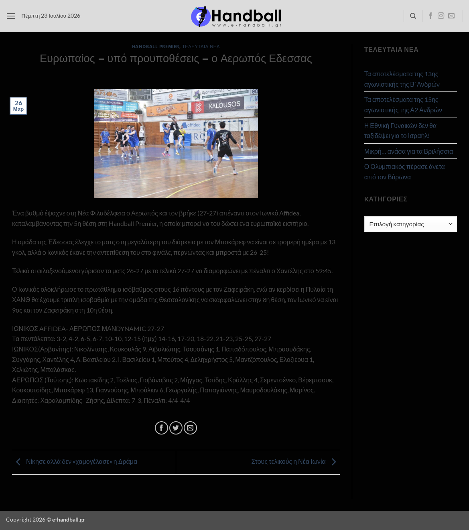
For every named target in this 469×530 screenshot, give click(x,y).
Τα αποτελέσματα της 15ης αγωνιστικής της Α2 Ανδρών (403, 104)
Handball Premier (155, 46)
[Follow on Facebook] (430, 16)
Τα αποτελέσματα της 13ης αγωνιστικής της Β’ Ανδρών (402, 79)
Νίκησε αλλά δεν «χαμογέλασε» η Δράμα (74, 461)
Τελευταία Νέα (201, 46)
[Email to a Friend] (190, 428)
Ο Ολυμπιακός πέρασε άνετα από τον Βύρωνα (404, 171)
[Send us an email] (451, 16)
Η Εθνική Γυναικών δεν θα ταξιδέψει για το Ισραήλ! (400, 131)
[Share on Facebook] (161, 428)
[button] (11, 16)
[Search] (413, 16)
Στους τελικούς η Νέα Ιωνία (295, 461)
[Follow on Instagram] (441, 16)
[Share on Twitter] (176, 428)
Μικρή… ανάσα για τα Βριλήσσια (408, 151)
